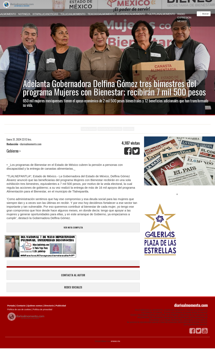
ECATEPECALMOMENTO (131, 14)
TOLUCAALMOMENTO (72, 14)
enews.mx (115, 341)
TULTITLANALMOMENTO (161, 14)
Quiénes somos (34, 305)
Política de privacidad (42, 309)
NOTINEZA (24, 14)
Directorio (49, 305)
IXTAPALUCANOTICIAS (45, 14)
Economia (129, 129)
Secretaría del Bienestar (110, 129)
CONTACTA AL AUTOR (73, 275)
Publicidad (61, 305)
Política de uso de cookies (19, 309)
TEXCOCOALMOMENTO (101, 14)
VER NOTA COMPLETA (73, 227)
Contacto (21, 305)
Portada (11, 305)
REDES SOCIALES (73, 287)
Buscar (205, 14)
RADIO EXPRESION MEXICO (184, 18)
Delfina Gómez (88, 129)
